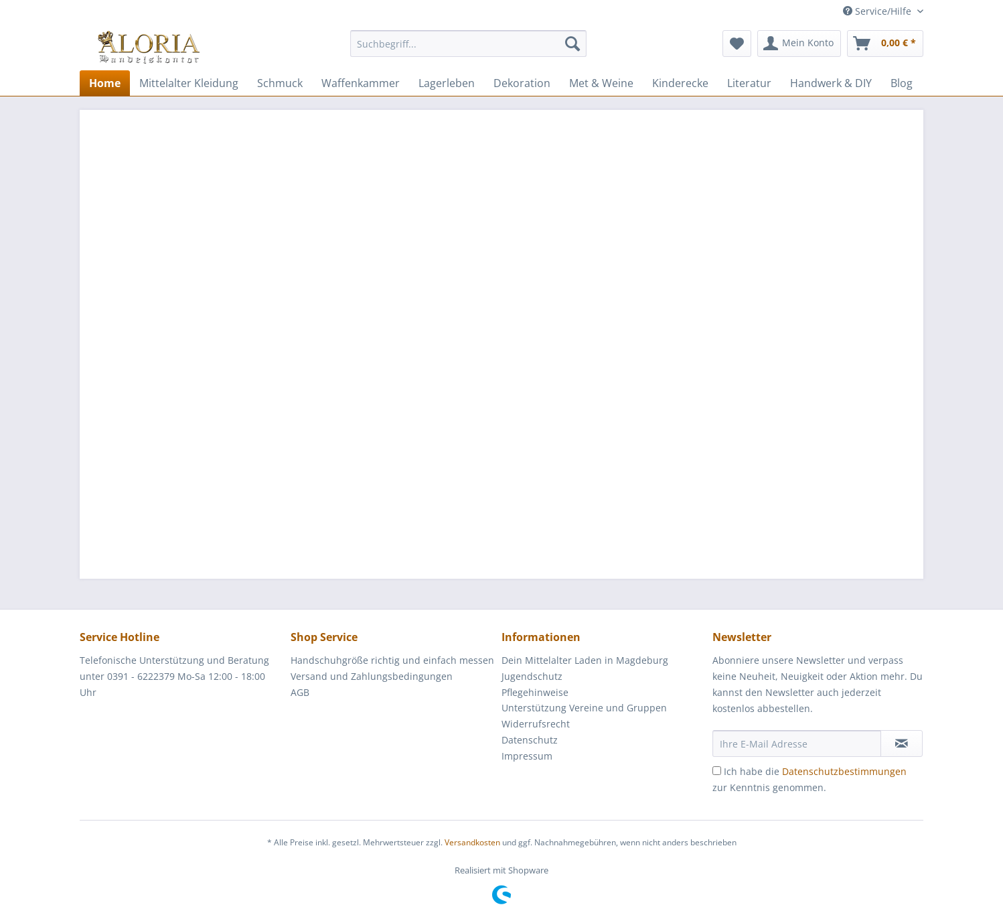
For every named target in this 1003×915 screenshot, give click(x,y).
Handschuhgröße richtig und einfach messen (392, 660)
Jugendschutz (532, 676)
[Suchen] (572, 43)
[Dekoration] (522, 83)
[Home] (105, 83)
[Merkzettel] (736, 43)
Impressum (527, 756)
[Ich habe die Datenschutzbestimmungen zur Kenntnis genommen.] (716, 770)
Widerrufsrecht (536, 723)
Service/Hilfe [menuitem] (878, 11)
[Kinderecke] (680, 83)
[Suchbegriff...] (468, 43)
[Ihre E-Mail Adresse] (796, 743)
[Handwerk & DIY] (831, 83)
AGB (300, 692)
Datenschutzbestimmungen (844, 771)
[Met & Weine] (601, 83)
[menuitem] (468, 50)
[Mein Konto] (799, 43)
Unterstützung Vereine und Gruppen (584, 707)
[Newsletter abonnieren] (901, 743)
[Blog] (901, 83)
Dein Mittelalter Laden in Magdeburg (585, 660)
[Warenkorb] (885, 43)
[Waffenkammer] (360, 83)
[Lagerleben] (446, 83)
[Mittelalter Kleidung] (189, 83)
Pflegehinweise (535, 692)
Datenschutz (530, 739)
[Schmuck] (280, 83)
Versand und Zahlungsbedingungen (372, 676)
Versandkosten (472, 842)
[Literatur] (749, 83)
